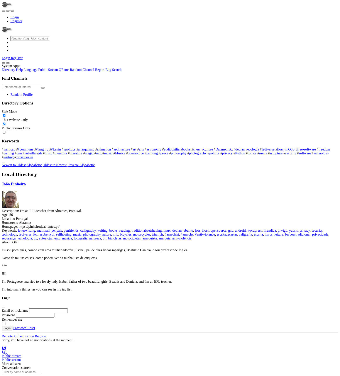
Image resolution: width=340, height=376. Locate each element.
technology (321, 153)
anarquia (165, 238)
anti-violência (181, 238)
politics (214, 153)
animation (104, 149)
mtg (98, 153)
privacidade (320, 234)
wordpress (254, 230)
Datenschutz (224, 149)
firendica (270, 230)
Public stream (11, 360)
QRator (64, 70)
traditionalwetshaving (147, 230)
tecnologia (24, 238)
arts (141, 149)
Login (14, 17)
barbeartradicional (297, 234)
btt (105, 238)
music (108, 153)
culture (208, 149)
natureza (95, 238)
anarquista (149, 238)
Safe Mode (9, 111)
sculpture (276, 153)
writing (8, 157)
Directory (8, 70)
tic (35, 238)
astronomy (154, 149)
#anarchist (172, 234)
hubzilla (30, 153)
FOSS (290, 149)
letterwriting (26, 230)
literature (76, 153)
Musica (120, 153)
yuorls (293, 230)
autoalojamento (50, 238)
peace (164, 153)
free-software (306, 149)
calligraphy (88, 230)
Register (16, 21)
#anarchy (187, 234)
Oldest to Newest (55, 165)
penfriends (71, 230)
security (290, 153)
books (186, 149)
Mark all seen (11, 364)
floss (280, 149)
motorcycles (141, 234)
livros (268, 234)
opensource (136, 153)
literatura (60, 153)
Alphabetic (34, 165)
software (305, 153)
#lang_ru (42, 149)
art (134, 149)
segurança (9, 238)
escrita (258, 234)
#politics (70, 149)
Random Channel (82, 70)
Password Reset (24, 328)
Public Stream (48, 70)
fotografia (81, 238)
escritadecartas (227, 234)
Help (19, 70)
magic (89, 153)
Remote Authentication (18, 336)
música (67, 238)
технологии (24, 157)
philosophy (178, 153)
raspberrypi (46, 234)
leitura (278, 234)
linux (48, 153)
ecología (253, 149)
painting (152, 153)
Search (117, 70)
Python (240, 153)
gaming (8, 153)
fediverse (268, 149)
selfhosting (63, 234)
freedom (324, 149)
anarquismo (86, 149)
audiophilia (171, 149)
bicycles (125, 234)
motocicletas (132, 238)
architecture (121, 149)
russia (263, 153)
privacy (227, 153)
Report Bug (103, 70)
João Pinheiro (14, 184)
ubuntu (188, 230)
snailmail (43, 230)
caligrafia (245, 234)
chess (197, 149)
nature (106, 234)
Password (8, 315)
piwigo (282, 230)
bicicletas (114, 238)
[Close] (8, 63)
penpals (56, 230)
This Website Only (15, 120)
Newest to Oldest (14, 165)
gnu (19, 153)
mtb (115, 234)
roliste (252, 153)
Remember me (12, 319)
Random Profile (21, 94)
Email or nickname (15, 310)
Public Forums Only (16, 128)
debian (240, 149)
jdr (40, 153)
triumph (157, 234)
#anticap (9, 149)
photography (198, 153)
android (240, 230)
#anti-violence (205, 234)
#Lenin (56, 149)
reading (124, 230)
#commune (25, 149)
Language (30, 70)
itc (35, 234)
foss (197, 230)
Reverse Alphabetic (81, 165)
